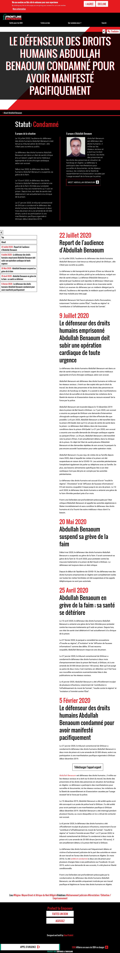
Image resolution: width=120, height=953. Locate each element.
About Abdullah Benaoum (13, 113)
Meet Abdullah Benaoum (81, 182)
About (3, 242)
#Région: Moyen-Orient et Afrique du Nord (31, 895)
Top (2, 237)
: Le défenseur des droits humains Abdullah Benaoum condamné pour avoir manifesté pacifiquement (18, 287)
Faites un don (45, 23)
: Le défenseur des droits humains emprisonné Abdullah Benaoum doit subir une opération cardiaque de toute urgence (18, 259)
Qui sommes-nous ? (74, 23)
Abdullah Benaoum (67, 775)
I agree (90, 4)
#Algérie (53, 895)
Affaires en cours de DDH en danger (88, 947)
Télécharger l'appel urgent (87, 767)
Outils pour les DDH (16, 23)
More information (19, 8)
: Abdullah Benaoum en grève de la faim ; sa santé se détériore (18, 278)
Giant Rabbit (68, 935)
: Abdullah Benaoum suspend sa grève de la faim (18, 270)
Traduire (115, 31)
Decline (102, 4)
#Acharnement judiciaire (77, 895)
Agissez (60, 921)
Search (104, 23)
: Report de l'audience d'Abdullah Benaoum (15, 248)
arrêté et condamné (79, 859)
